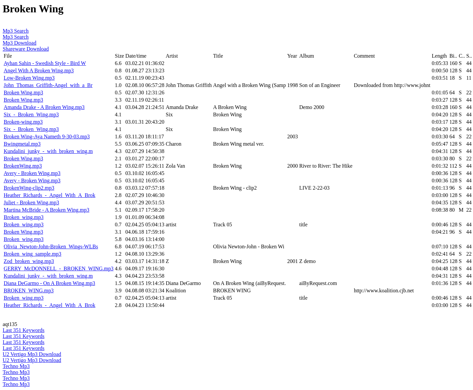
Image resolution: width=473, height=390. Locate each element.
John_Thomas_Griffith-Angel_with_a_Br (48, 85)
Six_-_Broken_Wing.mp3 (31, 114)
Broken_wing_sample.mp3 (32, 254)
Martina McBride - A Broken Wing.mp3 (46, 210)
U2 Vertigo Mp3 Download (32, 354)
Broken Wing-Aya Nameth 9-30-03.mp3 (47, 136)
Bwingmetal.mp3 (22, 144)
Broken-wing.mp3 (23, 122)
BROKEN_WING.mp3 (29, 290)
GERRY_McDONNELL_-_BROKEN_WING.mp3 (58, 268)
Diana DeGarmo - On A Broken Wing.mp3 (49, 283)
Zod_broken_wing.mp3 (29, 261)
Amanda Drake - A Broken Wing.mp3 (44, 107)
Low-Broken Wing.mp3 (29, 78)
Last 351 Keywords (23, 330)
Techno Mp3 (16, 366)
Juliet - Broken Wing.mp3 (31, 202)
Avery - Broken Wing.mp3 (32, 173)
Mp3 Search (16, 31)
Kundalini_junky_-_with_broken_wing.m (48, 151)
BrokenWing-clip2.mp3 (29, 188)
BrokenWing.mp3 (23, 166)
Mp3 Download (19, 43)
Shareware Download (26, 49)
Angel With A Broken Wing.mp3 (39, 70)
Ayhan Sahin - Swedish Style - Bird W (45, 63)
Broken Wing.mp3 (23, 92)
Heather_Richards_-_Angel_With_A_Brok (49, 195)
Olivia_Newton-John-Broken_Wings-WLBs (51, 246)
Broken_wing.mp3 (24, 217)
